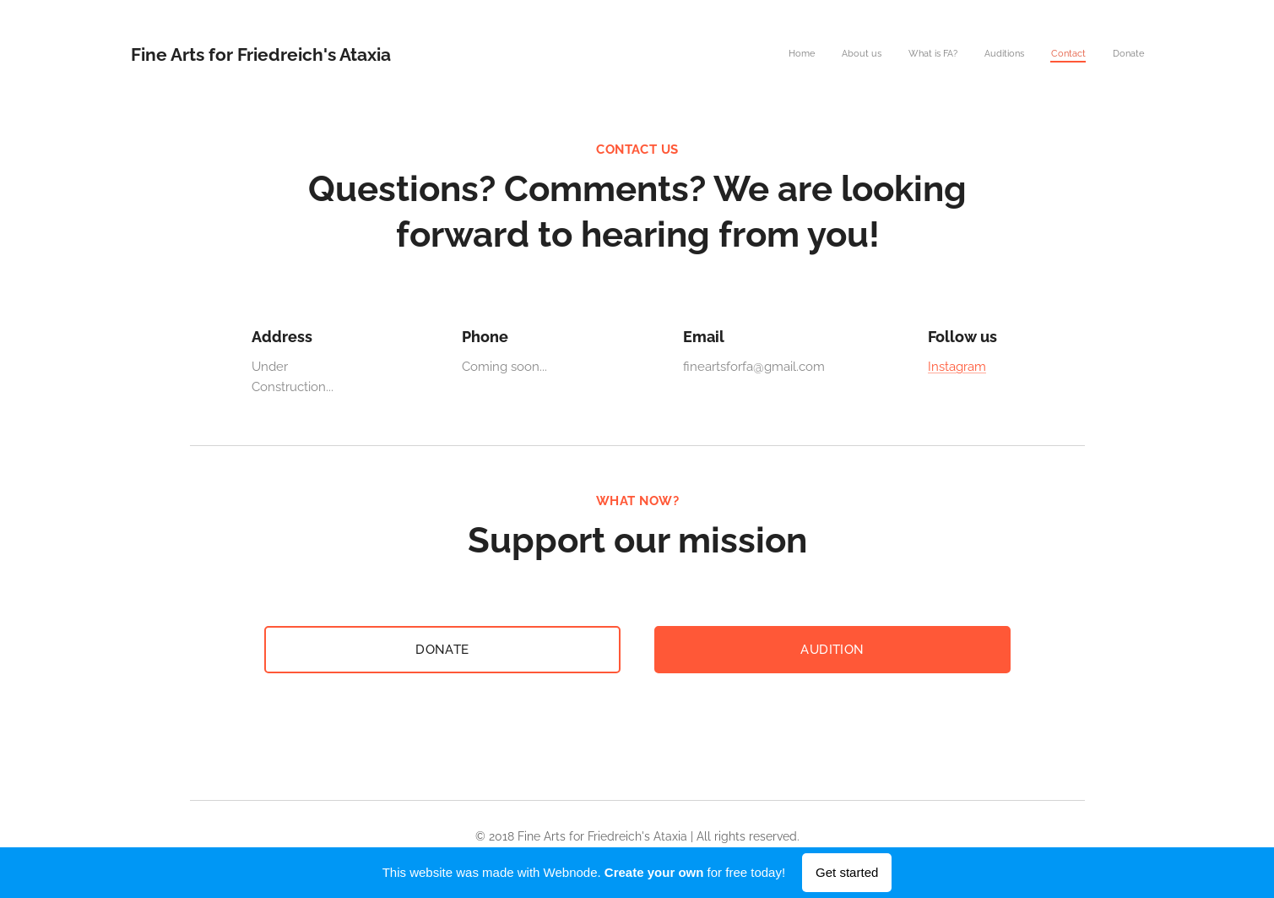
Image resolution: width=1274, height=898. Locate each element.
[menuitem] (1013, 55)
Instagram (957, 366)
